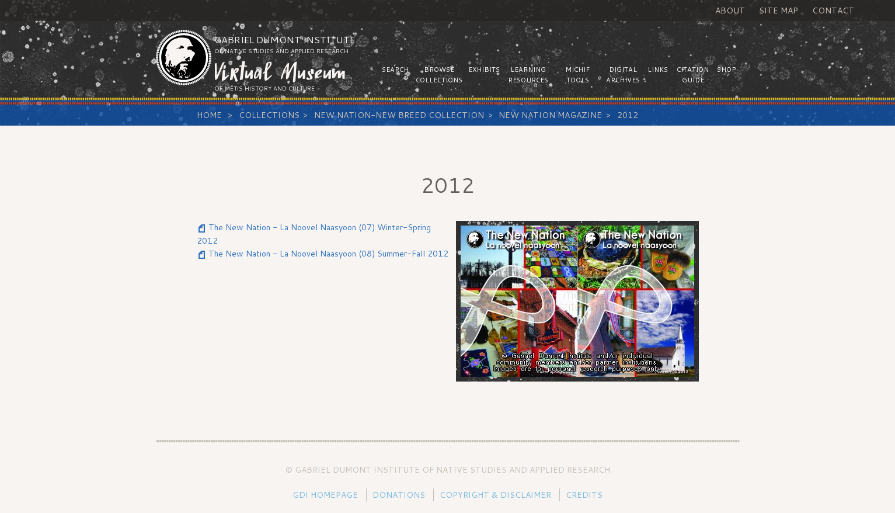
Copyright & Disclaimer (495, 495)
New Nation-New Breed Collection (399, 115)
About (730, 10)
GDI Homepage (325, 495)
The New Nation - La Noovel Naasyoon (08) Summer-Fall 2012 (328, 253)
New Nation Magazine (550, 115)
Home (209, 115)
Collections (269, 115)
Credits (584, 495)
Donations (398, 495)
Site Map (778, 10)
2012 (627, 115)
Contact (833, 10)
